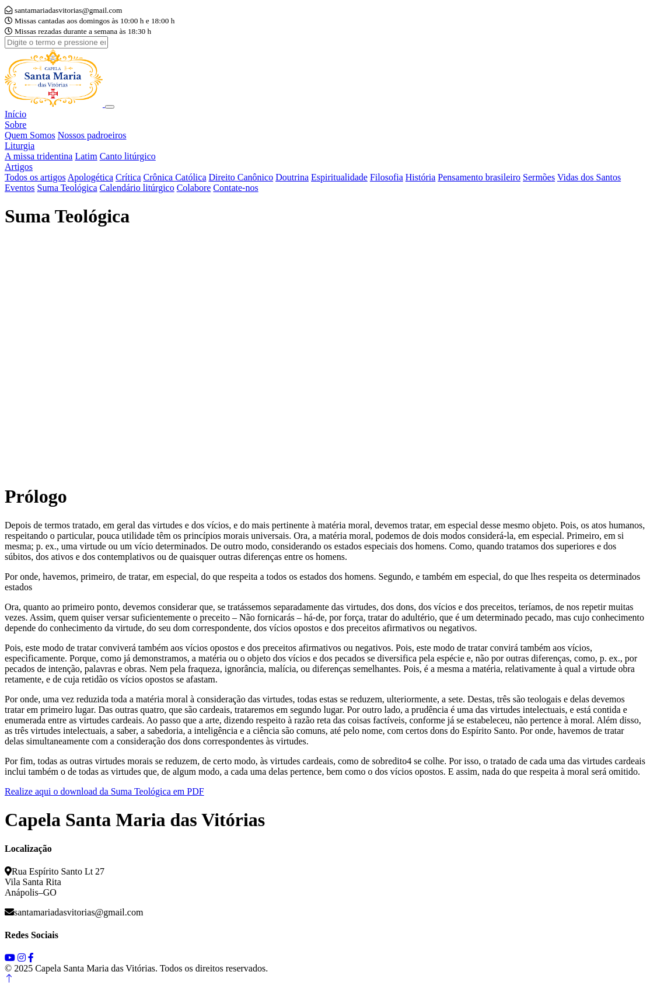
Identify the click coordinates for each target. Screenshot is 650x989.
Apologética (90, 177)
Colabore (194, 188)
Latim (86, 156)
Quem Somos (30, 135)
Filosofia (386, 177)
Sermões (539, 177)
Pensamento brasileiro (479, 177)
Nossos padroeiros (92, 135)
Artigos (19, 167)
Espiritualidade (339, 177)
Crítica (128, 177)
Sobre (15, 125)
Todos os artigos (35, 177)
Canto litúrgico (128, 156)
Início (15, 114)
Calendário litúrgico (137, 188)
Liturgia (19, 146)
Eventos (20, 188)
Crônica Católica (175, 177)
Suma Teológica (67, 188)
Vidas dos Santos (589, 177)
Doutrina (292, 177)
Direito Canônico (241, 177)
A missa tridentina (38, 156)
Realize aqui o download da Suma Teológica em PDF (104, 791)
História (421, 177)
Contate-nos (235, 188)
